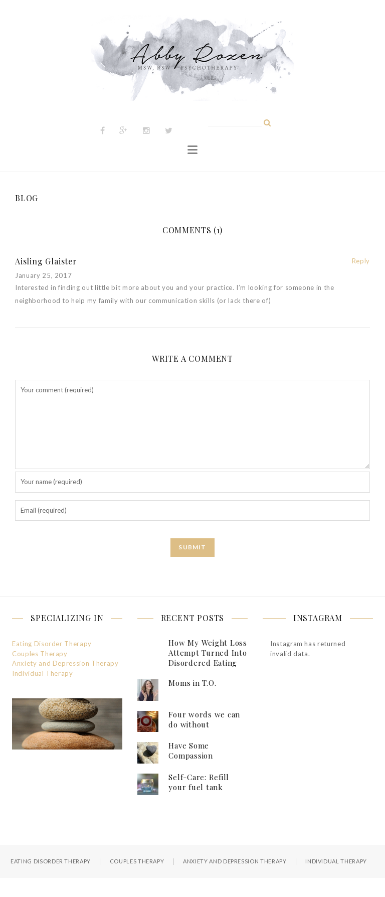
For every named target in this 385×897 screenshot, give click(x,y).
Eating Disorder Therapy (52, 644)
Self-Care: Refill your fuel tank (198, 782)
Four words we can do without (204, 719)
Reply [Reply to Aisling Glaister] (361, 261)
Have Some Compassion (190, 750)
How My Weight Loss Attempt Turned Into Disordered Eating (207, 653)
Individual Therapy (42, 673)
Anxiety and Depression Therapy (65, 663)
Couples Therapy (40, 654)
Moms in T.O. (192, 683)
